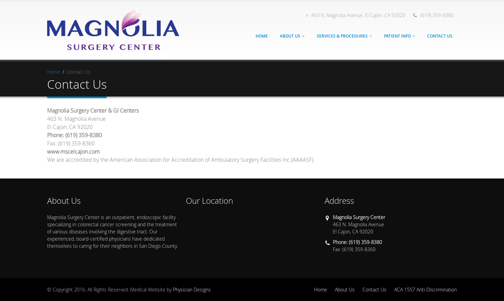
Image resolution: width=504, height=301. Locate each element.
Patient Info (397, 36)
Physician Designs (192, 289)
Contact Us (439, 36)
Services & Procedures (342, 36)
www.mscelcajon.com (73, 151)
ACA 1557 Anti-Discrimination (425, 289)
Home (262, 36)
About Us (290, 36)
